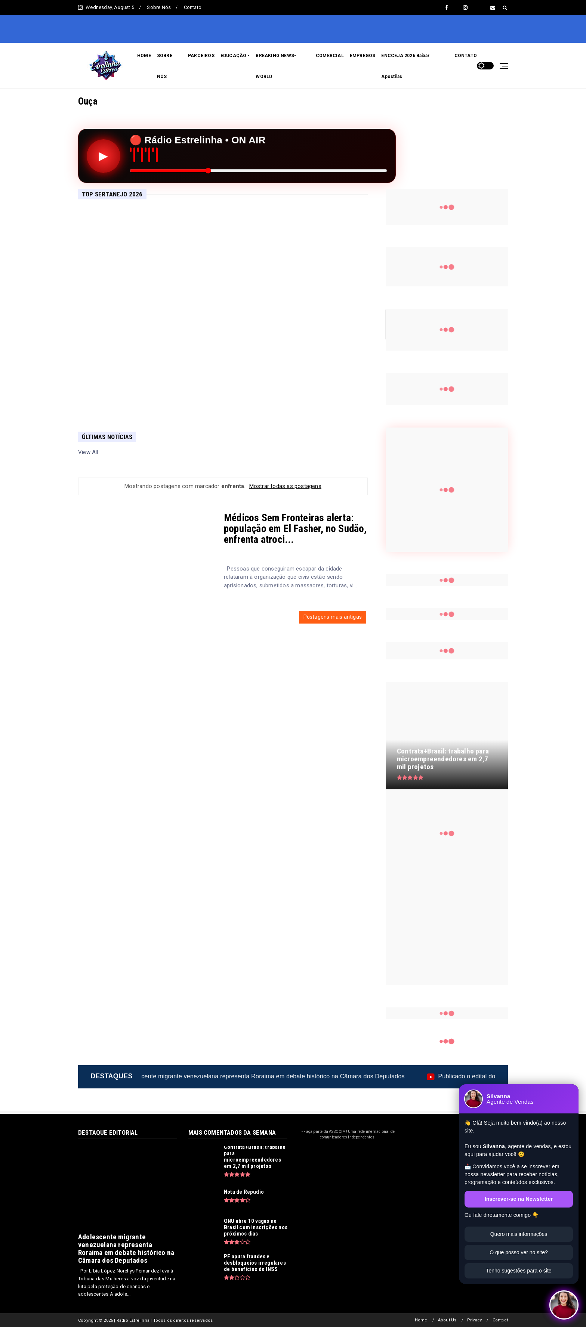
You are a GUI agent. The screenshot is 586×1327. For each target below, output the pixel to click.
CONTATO (465, 55)
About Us (447, 1320)
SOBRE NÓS (164, 66)
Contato (192, 7)
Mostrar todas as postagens (285, 486)
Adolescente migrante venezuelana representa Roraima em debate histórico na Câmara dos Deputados (301, 1076)
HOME (144, 55)
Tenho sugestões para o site (518, 1271)
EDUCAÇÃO (233, 55)
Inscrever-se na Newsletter (519, 1199)
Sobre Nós (159, 7)
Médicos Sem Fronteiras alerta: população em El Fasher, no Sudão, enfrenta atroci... (295, 529)
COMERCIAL (330, 55)
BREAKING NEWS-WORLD (276, 66)
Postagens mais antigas (332, 617)
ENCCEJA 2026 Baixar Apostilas (405, 66)
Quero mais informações (519, 1234)
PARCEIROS (201, 55)
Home (421, 1320)
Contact (500, 1320)
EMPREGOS (363, 55)
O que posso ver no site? (519, 1252)
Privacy (474, 1320)
